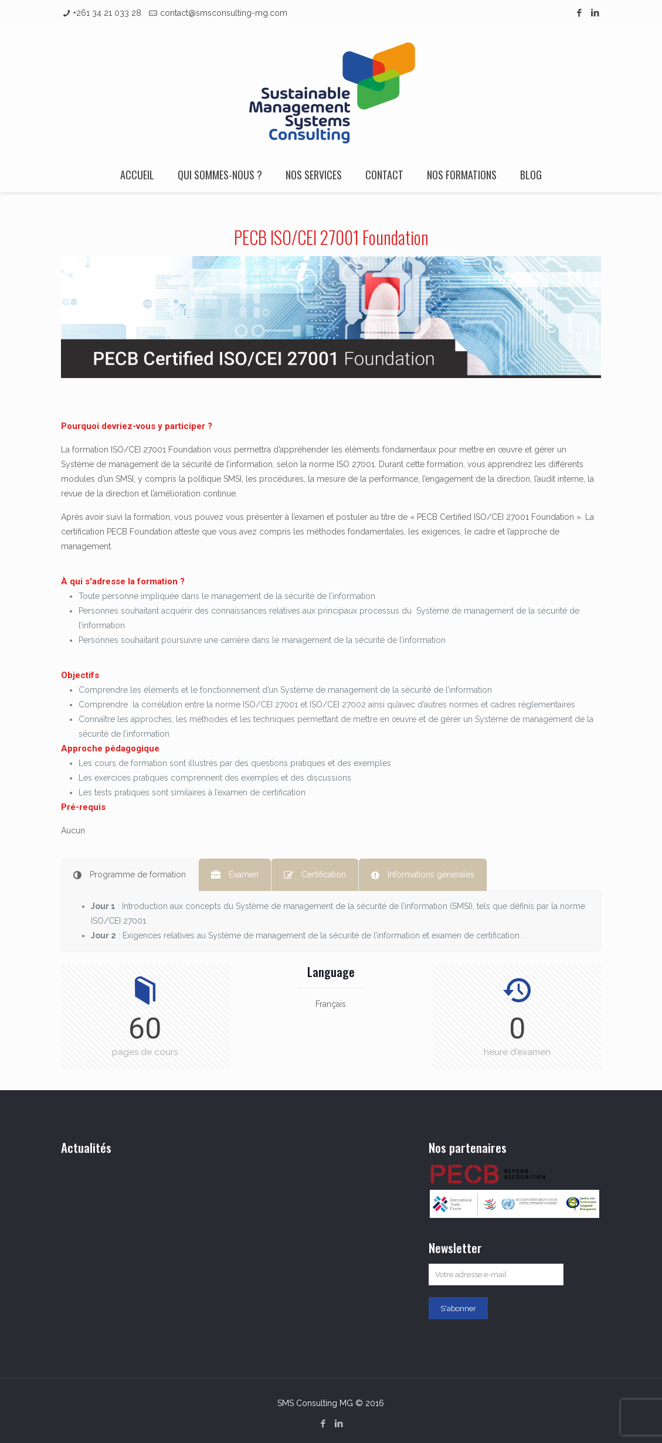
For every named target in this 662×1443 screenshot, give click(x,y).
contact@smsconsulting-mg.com (223, 13)
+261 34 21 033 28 (107, 13)
